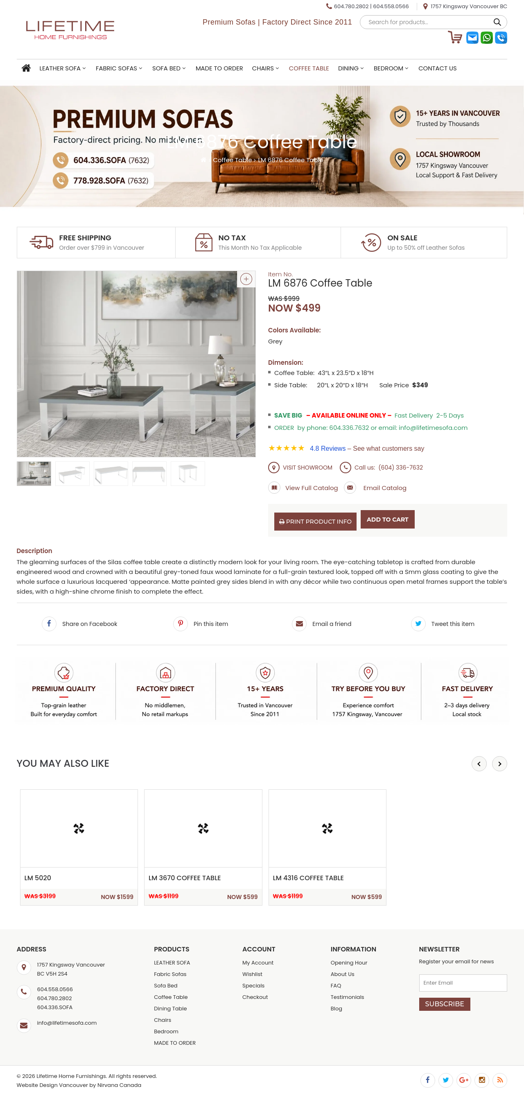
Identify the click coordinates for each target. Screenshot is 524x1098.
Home (26, 68)
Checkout (255, 997)
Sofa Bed (166, 68)
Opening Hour (349, 963)
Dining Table (170, 1008)
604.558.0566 (391, 6)
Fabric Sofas (116, 68)
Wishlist (252, 974)
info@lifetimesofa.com (67, 1023)
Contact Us (437, 68)
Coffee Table (309, 68)
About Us (343, 974)
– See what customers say (367, 448)
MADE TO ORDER (219, 68)
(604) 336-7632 (400, 467)
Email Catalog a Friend (350, 487)
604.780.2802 (351, 6)
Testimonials (347, 997)
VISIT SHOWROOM (300, 467)
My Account (257, 963)
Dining (348, 68)
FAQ (336, 986)
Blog (336, 1008)
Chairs (263, 68)
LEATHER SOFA (60, 68)
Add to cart (388, 519)
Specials (253, 986)
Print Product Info (315, 521)
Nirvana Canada (119, 1085)
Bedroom (388, 68)
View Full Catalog (303, 487)
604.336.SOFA (55, 1007)
